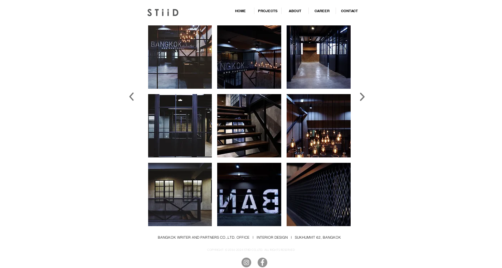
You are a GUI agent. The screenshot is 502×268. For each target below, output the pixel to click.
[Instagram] (246, 262)
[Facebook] (262, 262)
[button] (180, 57)
